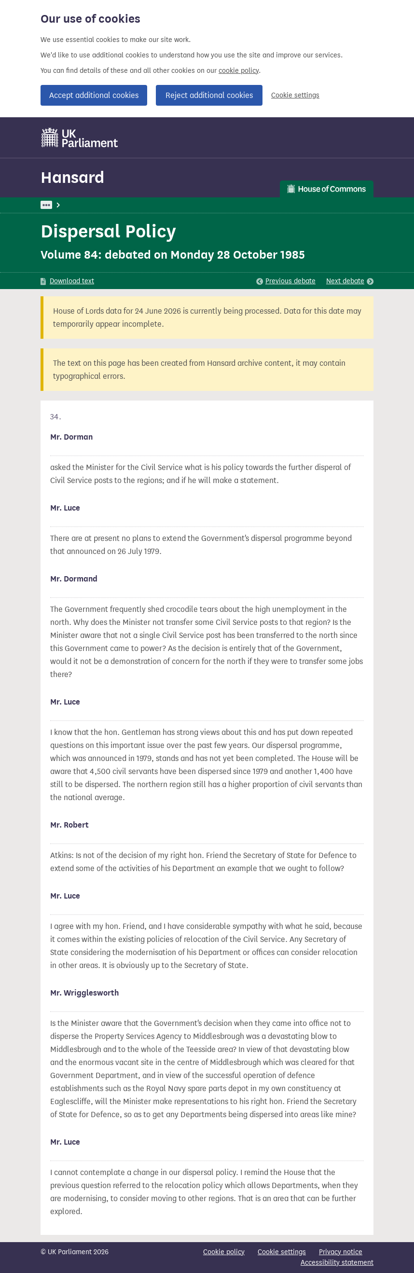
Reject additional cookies (209, 95)
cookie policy (239, 71)
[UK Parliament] (80, 137)
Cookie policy (224, 1252)
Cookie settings (295, 95)
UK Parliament (62, 205)
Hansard (72, 177)
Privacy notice (340, 1252)
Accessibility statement (337, 1263)
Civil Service (178, 205)
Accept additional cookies (93, 95)
